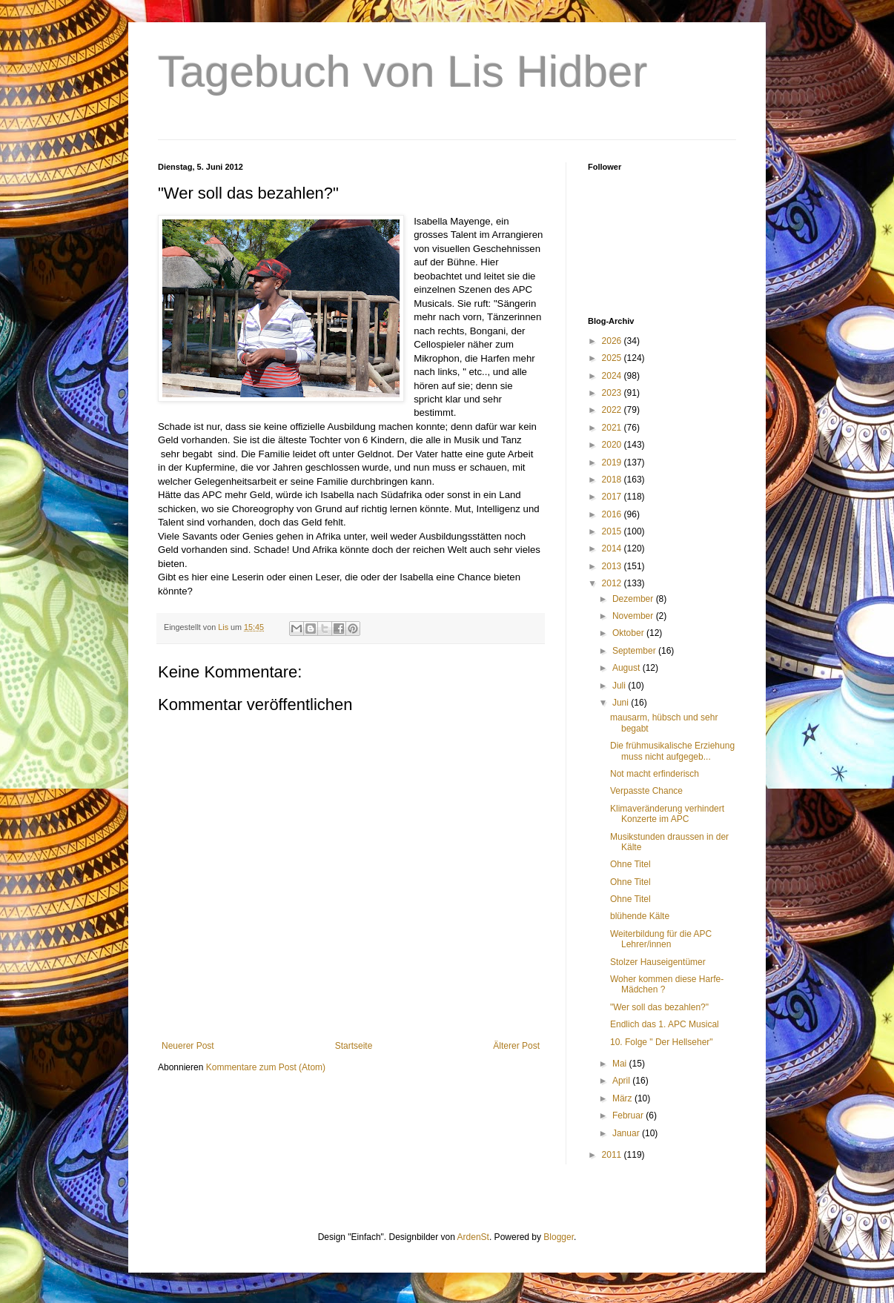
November (634, 616)
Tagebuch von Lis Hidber (402, 71)
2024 (613, 376)
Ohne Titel (630, 864)
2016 (613, 514)
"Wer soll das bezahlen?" (659, 1007)
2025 (613, 358)
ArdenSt (473, 1237)
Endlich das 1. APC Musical (664, 1024)
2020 (613, 445)
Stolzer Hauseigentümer (658, 962)
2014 (613, 548)
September (635, 651)
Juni (621, 702)
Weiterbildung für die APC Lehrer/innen (661, 939)
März (623, 1098)
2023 (613, 393)
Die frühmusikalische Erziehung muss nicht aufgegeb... (672, 750)
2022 (613, 410)
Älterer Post (516, 1046)
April (622, 1080)
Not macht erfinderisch (654, 774)
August (627, 668)
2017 (613, 496)
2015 (613, 531)
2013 (613, 566)
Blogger (558, 1237)
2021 (613, 427)
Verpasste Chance (646, 791)
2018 (613, 479)
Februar (629, 1115)
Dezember (634, 599)
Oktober (629, 633)
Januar (627, 1133)
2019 (613, 462)
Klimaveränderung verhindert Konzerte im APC (667, 813)
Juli (620, 685)
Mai (620, 1063)
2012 (613, 583)
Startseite (354, 1046)
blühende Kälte (639, 916)
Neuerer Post (188, 1046)
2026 (613, 341)
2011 (613, 1155)
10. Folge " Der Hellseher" (661, 1042)
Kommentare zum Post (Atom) (265, 1067)
